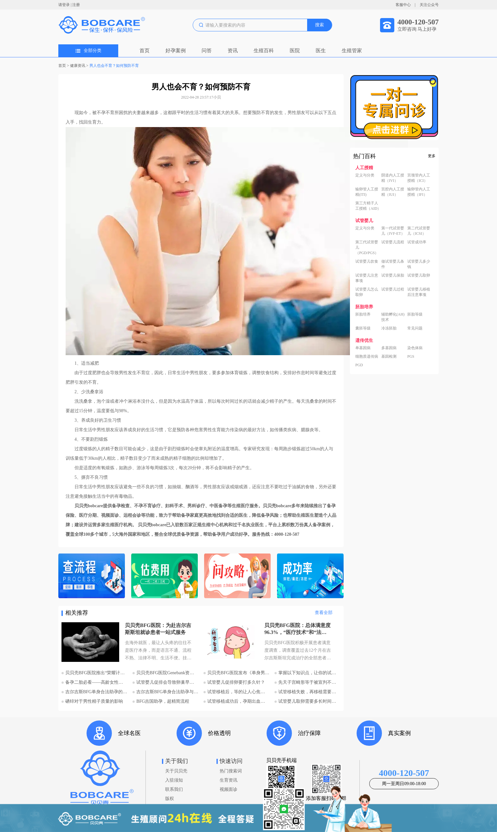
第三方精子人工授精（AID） (368, 206)
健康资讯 (77, 65)
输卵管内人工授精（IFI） (418, 192)
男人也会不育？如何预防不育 (114, 65)
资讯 (233, 50)
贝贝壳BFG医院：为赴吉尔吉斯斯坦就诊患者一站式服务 (158, 629)
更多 (432, 156)
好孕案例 (175, 50)
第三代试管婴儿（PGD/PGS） (366, 247)
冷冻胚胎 (389, 328)
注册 (76, 5)
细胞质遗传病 (366, 356)
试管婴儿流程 (392, 242)
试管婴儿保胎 (392, 275)
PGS (410, 356)
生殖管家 (352, 50)
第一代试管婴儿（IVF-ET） (393, 231)
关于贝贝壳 (176, 771)
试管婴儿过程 (392, 289)
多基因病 (389, 348)
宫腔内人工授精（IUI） (392, 192)
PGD (359, 365)
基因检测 (389, 356)
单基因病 (363, 348)
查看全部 (323, 612)
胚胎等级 (415, 314)
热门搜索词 (231, 771)
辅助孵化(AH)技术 (392, 317)
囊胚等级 (363, 328)
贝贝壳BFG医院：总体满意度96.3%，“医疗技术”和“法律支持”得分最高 (297, 629)
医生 (321, 50)
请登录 (64, 5)
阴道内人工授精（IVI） (392, 178)
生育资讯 (228, 780)
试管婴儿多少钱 (418, 264)
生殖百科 (264, 50)
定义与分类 (364, 175)
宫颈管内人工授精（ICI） (418, 178)
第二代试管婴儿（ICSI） (418, 231)
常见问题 (415, 328)
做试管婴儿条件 (392, 264)
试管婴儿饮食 (366, 261)
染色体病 (415, 348)
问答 (207, 50)
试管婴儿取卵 (418, 275)
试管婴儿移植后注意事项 (418, 292)
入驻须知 (174, 780)
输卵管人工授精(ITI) (366, 192)
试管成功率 (416, 242)
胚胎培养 (363, 314)
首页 (144, 50)
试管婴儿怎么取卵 (366, 292)
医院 (295, 50)
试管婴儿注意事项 (366, 278)
